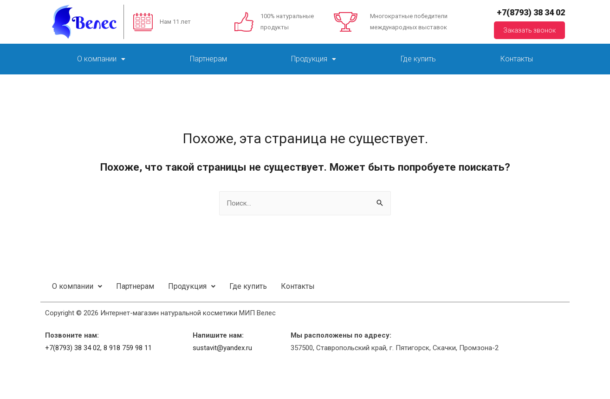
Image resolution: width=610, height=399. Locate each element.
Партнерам (208, 58)
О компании (101, 58)
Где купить (418, 58)
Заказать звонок (529, 30)
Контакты (516, 58)
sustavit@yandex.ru (222, 348)
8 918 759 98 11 (128, 348)
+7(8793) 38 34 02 (531, 12)
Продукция (313, 58)
